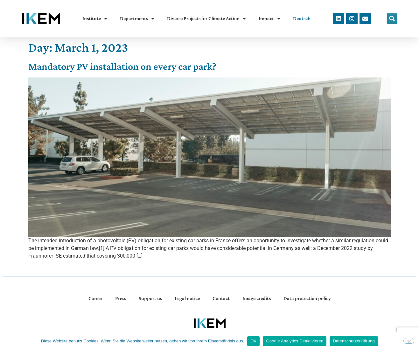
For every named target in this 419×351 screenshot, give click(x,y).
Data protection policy (307, 298)
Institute (94, 18)
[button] (392, 18)
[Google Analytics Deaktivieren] (408, 341)
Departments (137, 18)
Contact (221, 298)
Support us (150, 298)
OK (253, 341)
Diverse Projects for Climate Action (206, 18)
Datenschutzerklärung (353, 341)
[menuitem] (302, 18)
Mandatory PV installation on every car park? (122, 66)
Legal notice (187, 298)
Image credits (256, 298)
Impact (269, 18)
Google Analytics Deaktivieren (294, 341)
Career (95, 298)
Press (120, 298)
